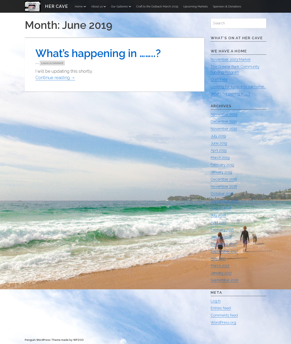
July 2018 (218, 215)
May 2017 (218, 258)
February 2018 (222, 229)
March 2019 (220, 157)
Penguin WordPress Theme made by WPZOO (54, 339)
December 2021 (224, 121)
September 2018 (224, 201)
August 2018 (221, 208)
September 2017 (224, 251)
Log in (216, 301)
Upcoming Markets (195, 6)
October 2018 (222, 193)
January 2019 (221, 172)
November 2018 (224, 186)
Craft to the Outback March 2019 (157, 6)
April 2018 (218, 222)
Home (80, 6)
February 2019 (222, 165)
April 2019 (219, 150)
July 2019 (218, 136)
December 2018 (224, 179)
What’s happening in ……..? (98, 53)
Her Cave (56, 6)
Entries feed (221, 308)
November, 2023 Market (231, 59)
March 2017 (220, 265)
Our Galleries (121, 6)
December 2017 (224, 244)
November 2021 (224, 129)
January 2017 (221, 273)
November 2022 (224, 114)
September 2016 (224, 280)
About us (98, 6)
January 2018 (221, 237)
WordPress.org (223, 322)
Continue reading (55, 77)
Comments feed (224, 315)
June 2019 (219, 143)
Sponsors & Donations (227, 6)
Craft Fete (219, 79)
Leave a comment (52, 63)
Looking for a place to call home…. (238, 86)
